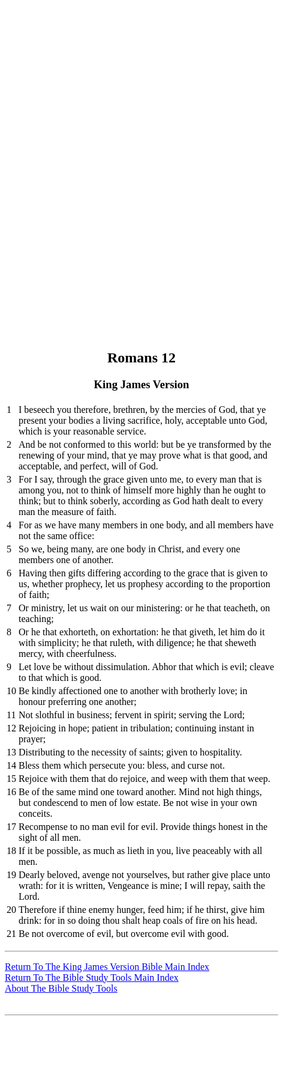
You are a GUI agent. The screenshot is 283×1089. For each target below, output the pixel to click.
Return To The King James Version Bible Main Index (107, 967)
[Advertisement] (141, 146)
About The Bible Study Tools (61, 988)
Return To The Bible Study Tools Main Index (92, 977)
